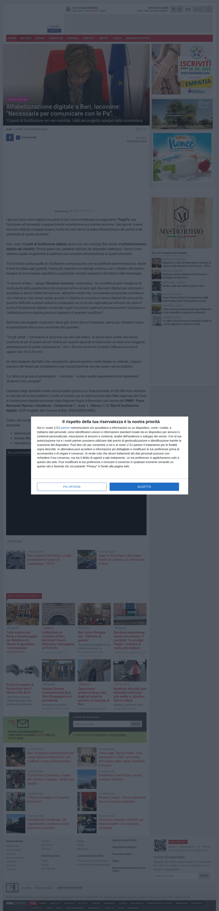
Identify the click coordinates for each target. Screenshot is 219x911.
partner (65, 427)
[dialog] (109, 455)
